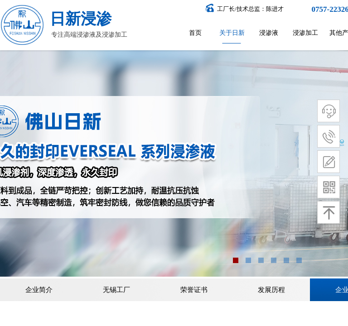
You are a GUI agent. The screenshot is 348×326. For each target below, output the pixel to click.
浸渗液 (268, 32)
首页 (195, 32)
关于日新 (232, 32)
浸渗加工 (305, 32)
